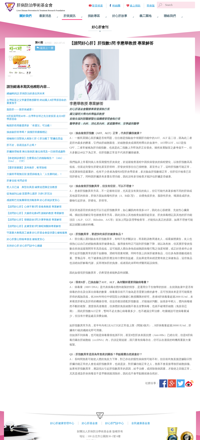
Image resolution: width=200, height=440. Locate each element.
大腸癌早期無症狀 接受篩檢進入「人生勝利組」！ (34, 174)
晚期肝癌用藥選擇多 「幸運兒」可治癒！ (29, 125)
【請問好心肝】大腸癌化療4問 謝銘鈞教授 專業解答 (35, 213)
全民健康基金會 (140, 423)
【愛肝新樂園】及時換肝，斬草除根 (27, 167)
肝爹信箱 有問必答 (17, 180)
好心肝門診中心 (114, 423)
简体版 (151, 5)
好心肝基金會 (90, 423)
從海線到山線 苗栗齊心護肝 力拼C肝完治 (29, 193)
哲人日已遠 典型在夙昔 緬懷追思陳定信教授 (32, 187)
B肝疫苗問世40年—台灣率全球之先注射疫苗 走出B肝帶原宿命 (36, 117)
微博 (189, 383)
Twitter (181, 383)
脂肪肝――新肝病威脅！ (20, 109)
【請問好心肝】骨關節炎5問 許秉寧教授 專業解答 (34, 219)
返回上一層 (46, 48)
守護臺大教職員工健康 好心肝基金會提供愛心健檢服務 (37, 232)
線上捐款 (135, 5)
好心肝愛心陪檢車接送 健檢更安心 (26, 239)
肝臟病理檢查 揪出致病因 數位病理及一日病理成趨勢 (36, 151)
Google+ (172, 383)
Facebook (163, 383)
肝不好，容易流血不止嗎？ (22, 145)
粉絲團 (116, 5)
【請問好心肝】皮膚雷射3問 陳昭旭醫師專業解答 (34, 226)
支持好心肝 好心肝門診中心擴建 (24, 245)
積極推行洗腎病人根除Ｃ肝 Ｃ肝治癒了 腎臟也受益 (35, 138)
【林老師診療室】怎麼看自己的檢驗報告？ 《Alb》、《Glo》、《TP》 (36, 159)
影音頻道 (97, 5)
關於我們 (26, 16)
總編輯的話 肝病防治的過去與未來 (26, 93)
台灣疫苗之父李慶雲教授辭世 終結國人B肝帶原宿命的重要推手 (36, 101)
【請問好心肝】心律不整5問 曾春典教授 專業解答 (34, 206)
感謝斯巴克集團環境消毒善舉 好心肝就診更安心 (33, 200)
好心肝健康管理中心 (62, 423)
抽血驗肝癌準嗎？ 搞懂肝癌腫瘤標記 (27, 132)
